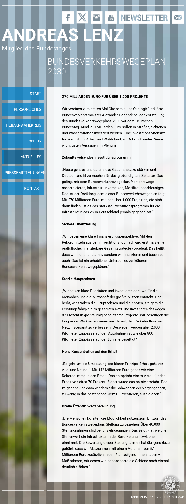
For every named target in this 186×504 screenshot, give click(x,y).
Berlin (35, 141)
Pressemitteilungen (24, 172)
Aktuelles (31, 157)
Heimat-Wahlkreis (23, 125)
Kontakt (32, 188)
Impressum (139, 497)
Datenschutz (159, 497)
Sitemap (178, 497)
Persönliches (27, 109)
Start (35, 93)
